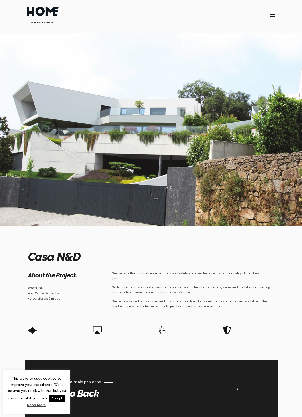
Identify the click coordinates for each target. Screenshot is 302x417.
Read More (36, 405)
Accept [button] (56, 398)
